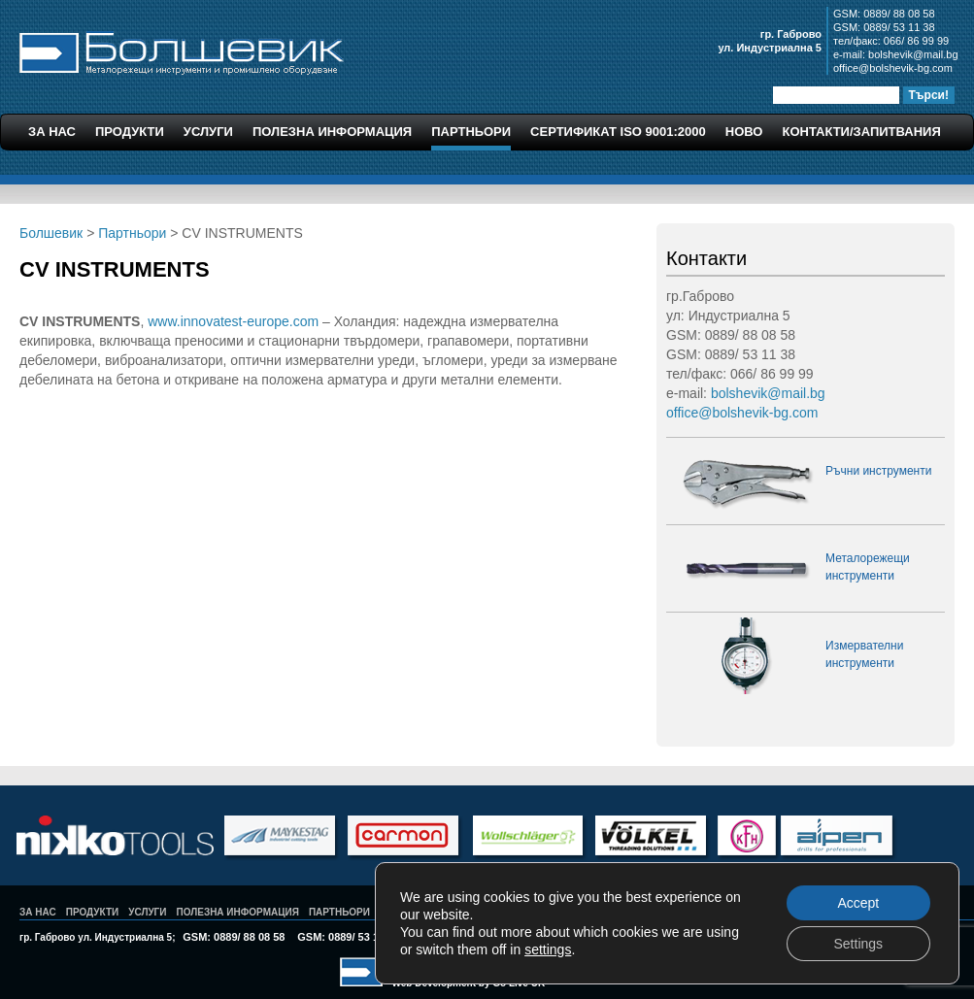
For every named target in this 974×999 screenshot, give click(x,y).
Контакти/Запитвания (861, 131)
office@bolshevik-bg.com (893, 68)
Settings (858, 943)
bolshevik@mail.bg (913, 54)
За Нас (52, 131)
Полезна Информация (332, 131)
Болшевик (182, 50)
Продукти (129, 131)
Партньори (471, 131)
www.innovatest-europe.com (233, 321)
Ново (744, 131)
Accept (858, 903)
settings (547, 949)
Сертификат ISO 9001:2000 (618, 131)
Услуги (208, 131)
